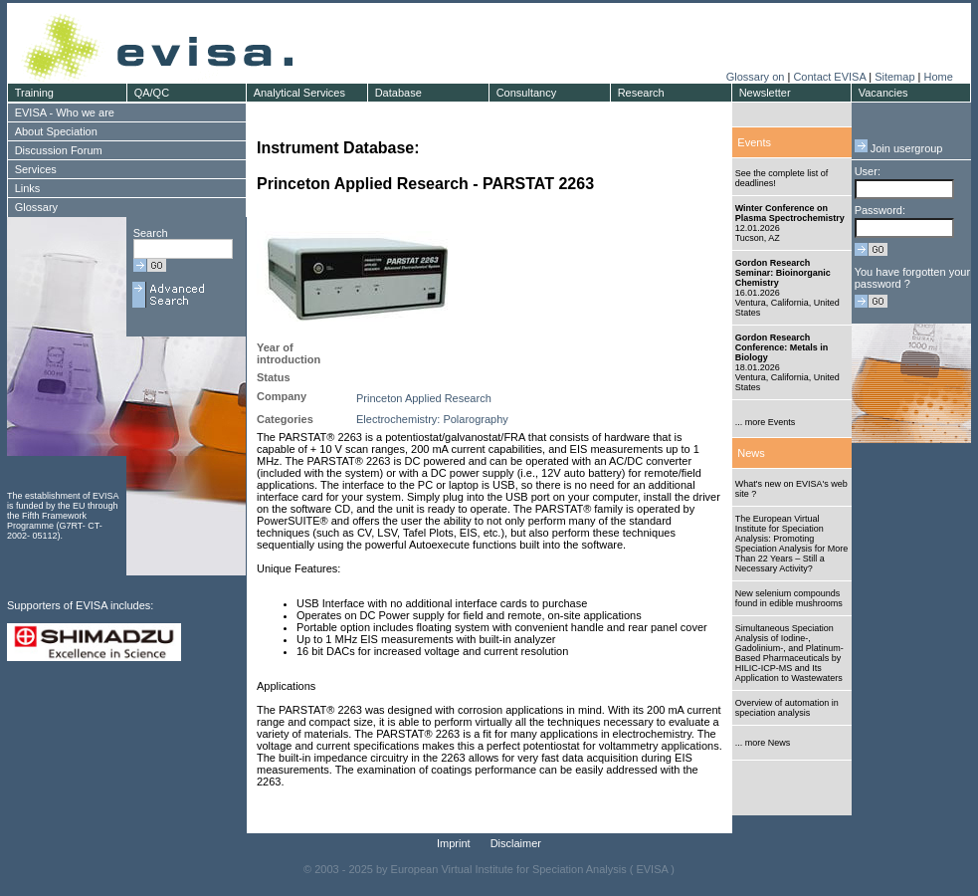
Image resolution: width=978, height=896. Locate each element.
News (751, 453)
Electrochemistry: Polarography (432, 419)
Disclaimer (515, 843)
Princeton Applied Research (423, 398)
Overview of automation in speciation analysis (787, 708)
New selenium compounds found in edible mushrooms (789, 598)
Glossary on (757, 77)
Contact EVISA (829, 77)
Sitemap (894, 77)
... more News (763, 743)
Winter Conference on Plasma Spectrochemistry (790, 213)
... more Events (765, 422)
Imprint (454, 843)
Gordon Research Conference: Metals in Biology (782, 347)
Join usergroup (899, 148)
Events (754, 142)
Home (937, 77)
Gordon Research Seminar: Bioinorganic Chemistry (783, 273)
